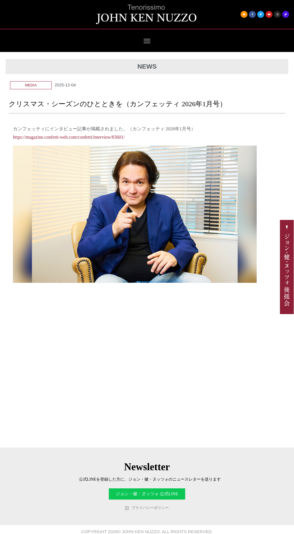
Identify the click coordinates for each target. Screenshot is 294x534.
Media (31, 85)
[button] (147, 40)
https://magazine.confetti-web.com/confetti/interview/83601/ (69, 137)
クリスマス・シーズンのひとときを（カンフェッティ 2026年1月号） (118, 104)
